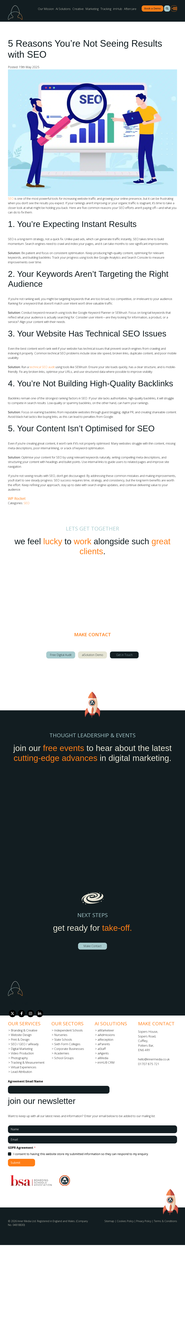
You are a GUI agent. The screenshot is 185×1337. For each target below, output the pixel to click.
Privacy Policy (143, 1221)
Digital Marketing (22, 1049)
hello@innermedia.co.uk (154, 1059)
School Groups (64, 1058)
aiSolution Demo (92, 655)
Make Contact (92, 946)
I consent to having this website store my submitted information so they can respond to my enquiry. (81, 1154)
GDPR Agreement (22, 1147)
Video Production (22, 1053)
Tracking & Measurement (27, 1062)
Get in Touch (124, 655)
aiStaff (102, 1049)
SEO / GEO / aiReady (25, 1044)
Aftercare (130, 9)
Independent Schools (68, 1030)
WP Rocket (17, 498)
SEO (11, 198)
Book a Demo (152, 8)
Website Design (21, 1035)
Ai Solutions (63, 9)
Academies (61, 1053)
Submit (15, 1163)
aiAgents (103, 1053)
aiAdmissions (106, 1035)
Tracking (105, 9)
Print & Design (20, 1039)
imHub (117, 9)
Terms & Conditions (165, 1221)
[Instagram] (30, 1013)
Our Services (24, 1023)
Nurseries (60, 1035)
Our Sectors (67, 1023)
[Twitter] (12, 1013)
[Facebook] (21, 1013)
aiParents (104, 1044)
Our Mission (46, 9)
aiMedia (103, 1058)
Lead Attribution (21, 1072)
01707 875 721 (148, 1064)
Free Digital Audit (61, 655)
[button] (167, 8)
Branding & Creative (24, 1030)
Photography (19, 1058)
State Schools (63, 1039)
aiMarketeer (106, 1030)
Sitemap (109, 1221)
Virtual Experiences (23, 1067)
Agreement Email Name (25, 1081)
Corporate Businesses (69, 1049)
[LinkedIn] (39, 1013)
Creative (78, 9)
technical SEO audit (42, 367)
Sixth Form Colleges (67, 1044)
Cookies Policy (125, 1221)
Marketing (92, 9)
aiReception (105, 1039)
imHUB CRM (106, 1062)
